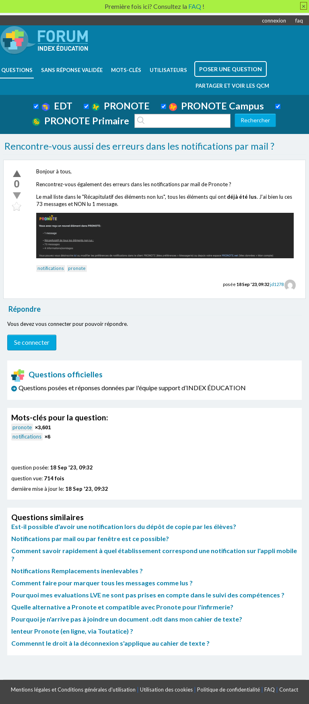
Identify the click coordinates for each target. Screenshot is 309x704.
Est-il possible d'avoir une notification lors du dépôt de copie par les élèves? (123, 526)
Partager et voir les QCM (232, 85)
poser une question (230, 69)
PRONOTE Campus (216, 105)
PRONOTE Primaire (80, 120)
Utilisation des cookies (166, 689)
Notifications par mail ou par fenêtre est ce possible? (90, 538)
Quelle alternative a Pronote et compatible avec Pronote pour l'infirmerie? (122, 607)
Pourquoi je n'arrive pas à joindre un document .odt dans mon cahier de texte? (126, 619)
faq (299, 20)
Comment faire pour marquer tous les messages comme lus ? (102, 583)
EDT (56, 105)
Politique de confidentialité (228, 689)
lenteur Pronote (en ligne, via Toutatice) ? (72, 631)
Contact (288, 689)
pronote (77, 268)
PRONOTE (121, 105)
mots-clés (126, 70)
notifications (50, 268)
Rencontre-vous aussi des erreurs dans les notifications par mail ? (139, 146)
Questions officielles (57, 374)
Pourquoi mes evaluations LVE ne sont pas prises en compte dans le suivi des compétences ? (147, 595)
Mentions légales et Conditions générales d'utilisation (73, 689)
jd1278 (277, 284)
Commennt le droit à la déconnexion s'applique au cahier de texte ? (110, 643)
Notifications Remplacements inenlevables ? (77, 570)
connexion (274, 20)
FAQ (269, 689)
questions (17, 70)
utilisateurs (168, 70)
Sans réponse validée (72, 70)
